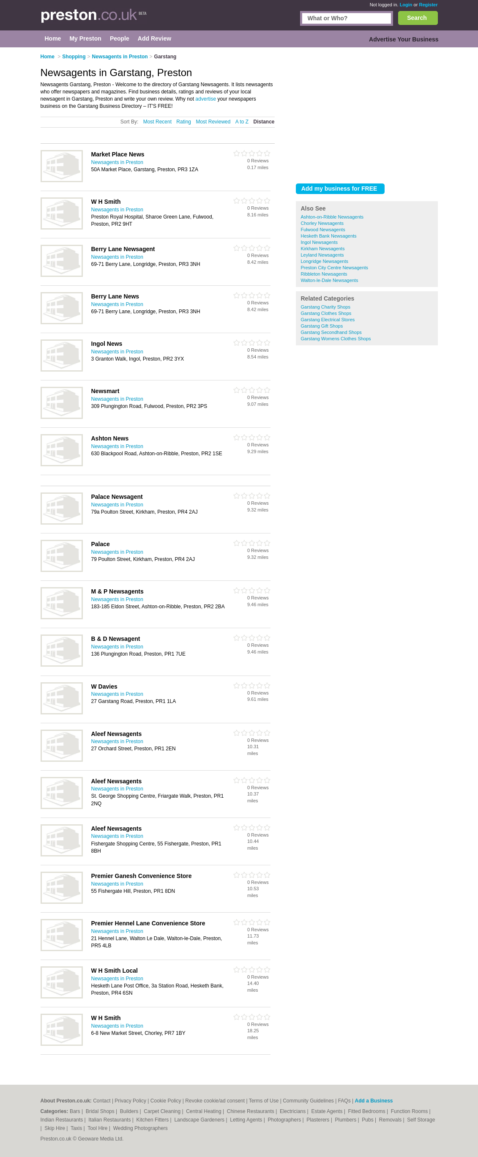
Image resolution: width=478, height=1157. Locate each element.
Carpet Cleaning (163, 1111)
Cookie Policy (165, 1101)
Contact (101, 1101)
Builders (130, 1111)
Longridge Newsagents (325, 261)
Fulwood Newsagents (323, 229)
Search (417, 17)
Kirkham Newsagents (323, 248)
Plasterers (318, 1120)
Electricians (293, 1111)
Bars (76, 1111)
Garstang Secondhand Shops (331, 332)
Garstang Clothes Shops (326, 313)
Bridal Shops (101, 1111)
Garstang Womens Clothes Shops (336, 338)
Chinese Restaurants (251, 1111)
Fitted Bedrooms (367, 1111)
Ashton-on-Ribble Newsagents (332, 216)
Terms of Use (264, 1101)
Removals (391, 1120)
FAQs (344, 1101)
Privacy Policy (130, 1101)
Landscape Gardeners (200, 1120)
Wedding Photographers (140, 1128)
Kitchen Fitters (153, 1120)
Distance (263, 122)
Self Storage (421, 1120)
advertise (205, 99)
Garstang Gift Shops (322, 325)
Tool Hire (98, 1128)
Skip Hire (55, 1128)
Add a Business (374, 1101)
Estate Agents (327, 1111)
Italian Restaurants (110, 1120)
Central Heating (204, 1111)
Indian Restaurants (63, 1120)
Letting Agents (246, 1120)
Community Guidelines (308, 1101)
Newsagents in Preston (117, 162)
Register (428, 4)
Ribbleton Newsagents (324, 273)
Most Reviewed (213, 122)
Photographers (285, 1120)
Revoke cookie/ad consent (215, 1101)
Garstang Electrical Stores (328, 319)
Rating (183, 122)
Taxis (77, 1128)
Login (406, 4)
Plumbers (346, 1120)
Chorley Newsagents (322, 223)
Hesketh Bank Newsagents (329, 235)
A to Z (242, 122)
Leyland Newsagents (322, 254)
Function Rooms (410, 1111)
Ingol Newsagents (319, 242)
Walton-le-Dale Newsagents (329, 280)
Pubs (368, 1120)
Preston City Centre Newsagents (335, 267)
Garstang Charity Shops (325, 306)
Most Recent (157, 122)
